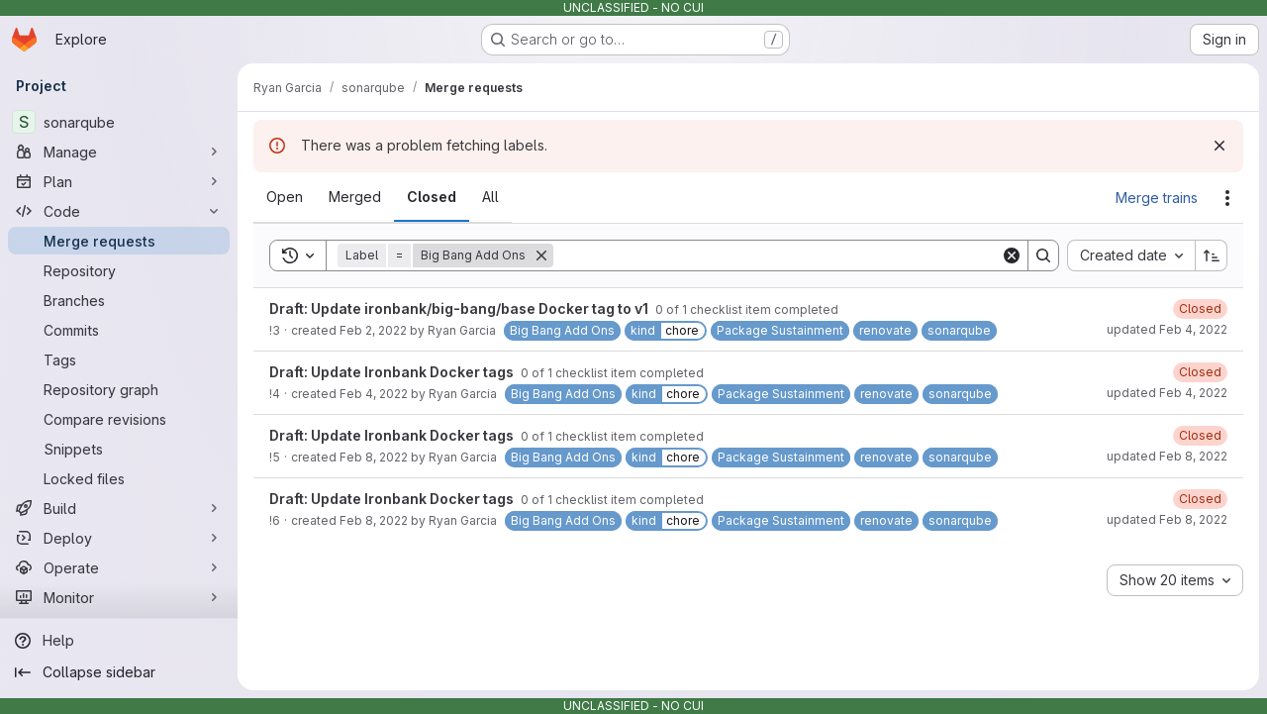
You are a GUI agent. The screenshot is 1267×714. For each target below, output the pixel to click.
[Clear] (1011, 255)
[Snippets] (119, 448)
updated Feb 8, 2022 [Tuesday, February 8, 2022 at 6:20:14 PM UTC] (1167, 456)
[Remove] (541, 255)
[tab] (284, 197)
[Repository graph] (119, 389)
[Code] (119, 211)
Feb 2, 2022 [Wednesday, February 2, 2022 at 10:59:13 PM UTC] (373, 330)
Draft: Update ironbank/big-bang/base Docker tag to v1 (460, 308)
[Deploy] (119, 538)
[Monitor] (119, 597)
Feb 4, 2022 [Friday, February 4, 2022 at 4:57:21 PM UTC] (374, 393)
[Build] (119, 508)
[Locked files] (119, 478)
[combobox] (1131, 255)
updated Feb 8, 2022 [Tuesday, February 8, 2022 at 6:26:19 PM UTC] (1167, 519)
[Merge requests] (119, 241)
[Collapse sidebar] (119, 672)
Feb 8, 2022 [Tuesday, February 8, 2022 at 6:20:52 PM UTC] (374, 520)
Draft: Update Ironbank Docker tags (393, 371)
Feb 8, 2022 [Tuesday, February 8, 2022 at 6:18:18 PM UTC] (374, 457)
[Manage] (119, 151)
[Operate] (119, 567)
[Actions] (1227, 198)
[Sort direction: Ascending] (1211, 255)
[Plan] (119, 181)
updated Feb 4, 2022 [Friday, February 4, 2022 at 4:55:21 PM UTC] (1167, 329)
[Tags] (119, 359)
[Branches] (119, 300)
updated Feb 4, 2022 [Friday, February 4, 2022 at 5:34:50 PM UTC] (1167, 392)
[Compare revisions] (119, 419)
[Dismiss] (1219, 145)
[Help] (119, 641)
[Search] (777, 255)
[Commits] (119, 330)
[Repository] (119, 270)
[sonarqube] (119, 122)
